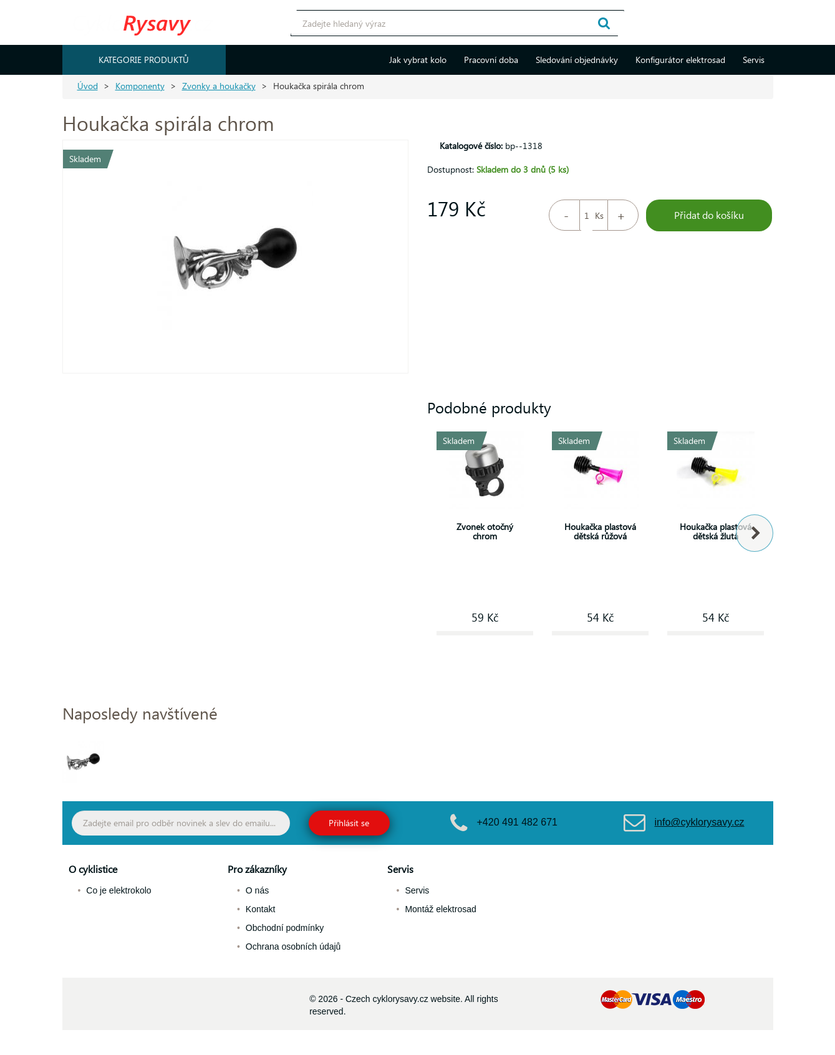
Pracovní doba (491, 59)
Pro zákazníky (257, 868)
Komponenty (140, 86)
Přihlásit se (349, 823)
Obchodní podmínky (285, 928)
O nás (257, 890)
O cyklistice (93, 868)
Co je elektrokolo (118, 890)
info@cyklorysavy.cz (700, 822)
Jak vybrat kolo (417, 59)
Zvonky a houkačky (219, 86)
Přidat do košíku (709, 214)
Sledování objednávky (577, 59)
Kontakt (260, 909)
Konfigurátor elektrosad (680, 59)
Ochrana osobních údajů (293, 946)
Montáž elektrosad (440, 909)
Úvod (87, 86)
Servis (754, 59)
